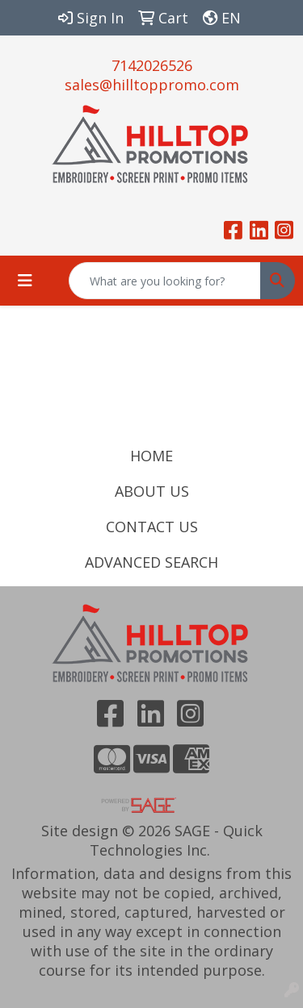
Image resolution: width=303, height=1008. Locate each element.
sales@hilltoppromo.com (152, 84)
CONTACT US (152, 526)
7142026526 (152, 65)
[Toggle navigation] (25, 280)
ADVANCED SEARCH (151, 562)
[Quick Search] (165, 280)
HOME (151, 455)
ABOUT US (152, 491)
